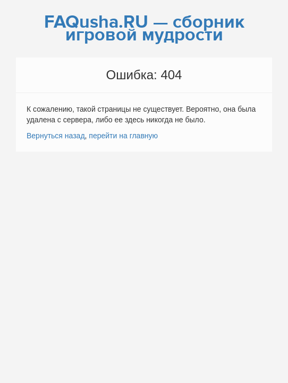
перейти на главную (123, 135)
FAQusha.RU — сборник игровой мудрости (144, 28)
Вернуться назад (56, 135)
